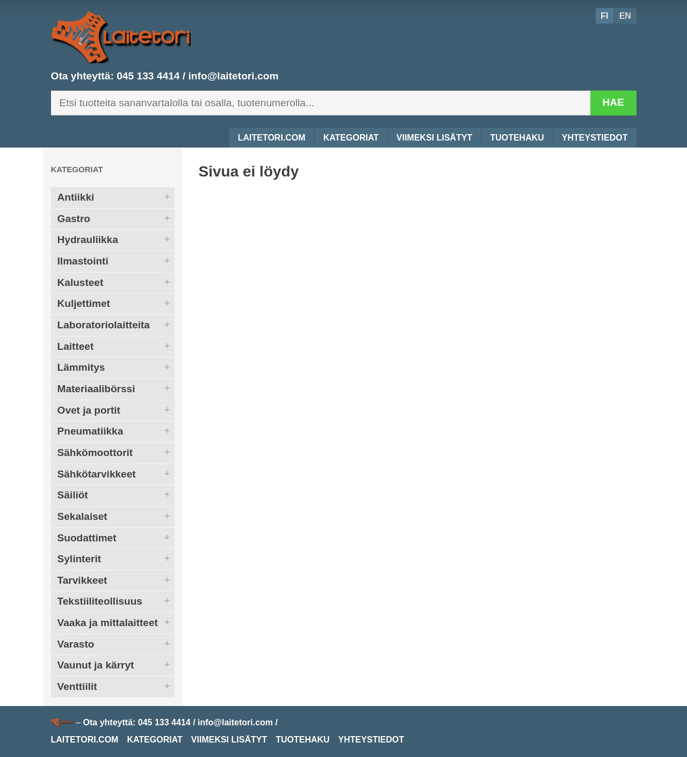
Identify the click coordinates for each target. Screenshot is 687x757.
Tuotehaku (517, 137)
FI (604, 15)
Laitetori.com (272, 137)
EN (625, 15)
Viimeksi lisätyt (434, 137)
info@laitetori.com (234, 76)
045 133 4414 (148, 76)
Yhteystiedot (595, 137)
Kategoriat (351, 137)
